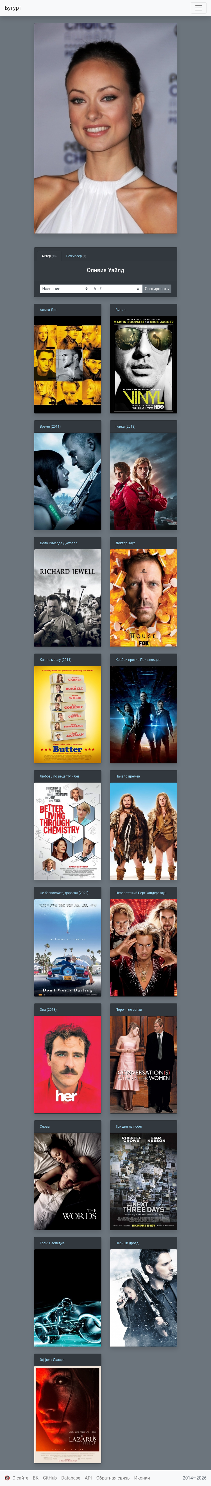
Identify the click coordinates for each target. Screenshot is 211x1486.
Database (70, 1478)
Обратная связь (113, 1478)
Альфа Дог (48, 310)
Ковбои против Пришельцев (138, 660)
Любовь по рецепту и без (60, 776)
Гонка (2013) (126, 426)
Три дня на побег (129, 1127)
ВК (35, 1478)
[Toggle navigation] (199, 8)
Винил (121, 310)
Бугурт (12, 8)
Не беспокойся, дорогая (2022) (64, 893)
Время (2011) (50, 426)
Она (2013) (48, 1010)
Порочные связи (129, 1010)
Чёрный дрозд (127, 1243)
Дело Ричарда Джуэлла (59, 543)
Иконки (142, 1478)
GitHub (50, 1478)
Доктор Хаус (125, 543)
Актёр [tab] (49, 256)
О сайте (20, 1478)
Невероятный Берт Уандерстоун (141, 893)
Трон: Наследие (52, 1243)
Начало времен (128, 776)
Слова (45, 1127)
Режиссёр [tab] (76, 256)
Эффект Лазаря (52, 1360)
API (88, 1478)
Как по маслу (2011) (56, 660)
